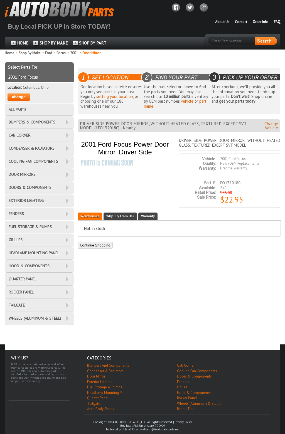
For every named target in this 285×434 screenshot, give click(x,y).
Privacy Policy (183, 422)
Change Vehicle (271, 125)
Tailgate (93, 403)
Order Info (260, 22)
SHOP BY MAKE (54, 43)
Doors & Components (194, 376)
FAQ (277, 22)
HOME (22, 43)
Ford (49, 53)
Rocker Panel (187, 398)
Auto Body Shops (100, 408)
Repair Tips (185, 408)
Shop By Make (30, 53)
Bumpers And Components (108, 365)
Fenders (183, 381)
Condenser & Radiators (105, 371)
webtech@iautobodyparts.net (160, 429)
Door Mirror (96, 376)
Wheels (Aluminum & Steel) (199, 403)
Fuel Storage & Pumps (104, 387)
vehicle (187, 101)
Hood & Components (194, 392)
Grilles (182, 387)
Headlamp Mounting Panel (108, 392)
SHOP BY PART (92, 43)
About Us (222, 22)
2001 (74, 53)
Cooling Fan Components (197, 371)
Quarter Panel (98, 398)
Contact (241, 22)
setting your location (114, 96)
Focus (61, 53)
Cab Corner (186, 365)
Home (9, 53)
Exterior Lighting (99, 381)
